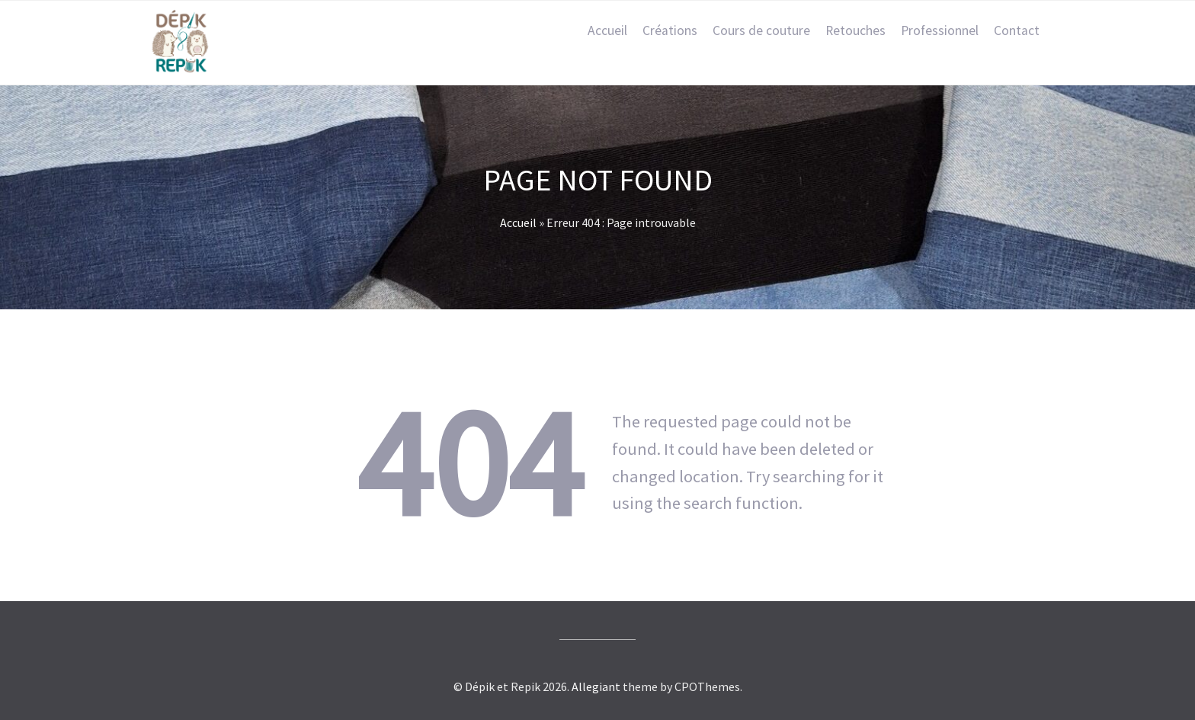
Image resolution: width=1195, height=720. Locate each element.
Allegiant (596, 686)
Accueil (607, 30)
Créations (669, 30)
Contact (1017, 30)
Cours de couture (761, 30)
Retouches (855, 30)
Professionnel (940, 30)
